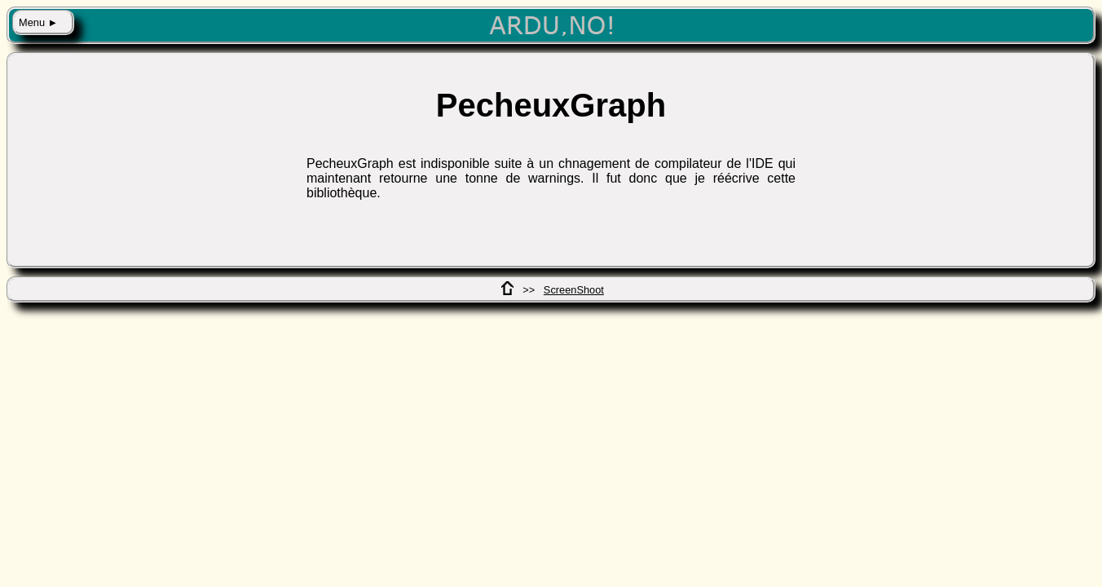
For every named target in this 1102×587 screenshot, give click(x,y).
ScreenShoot (574, 290)
